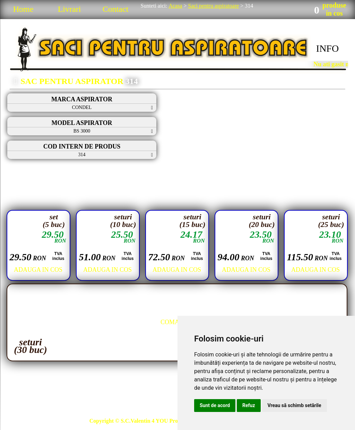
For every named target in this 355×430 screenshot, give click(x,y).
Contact (116, 9)
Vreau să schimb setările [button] (294, 405)
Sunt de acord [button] (215, 405)
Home (23, 9)
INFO (327, 48)
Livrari (69, 9)
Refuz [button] (248, 405)
